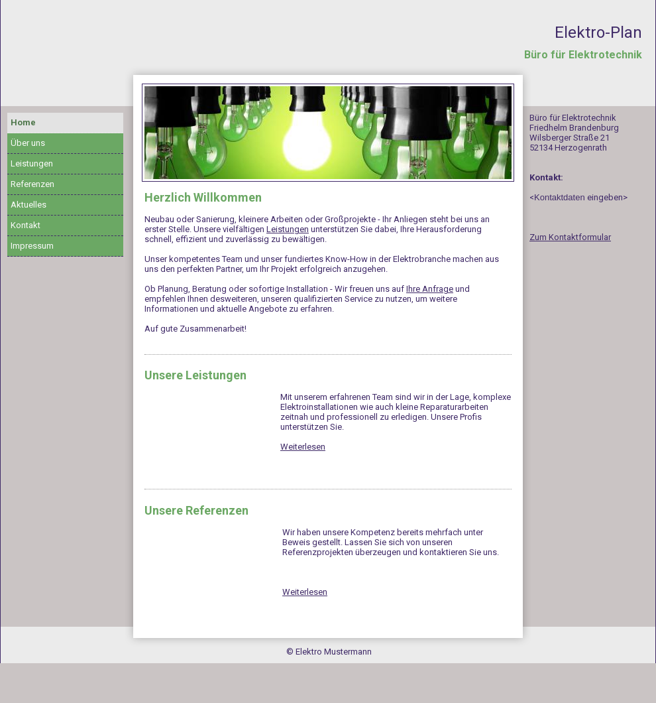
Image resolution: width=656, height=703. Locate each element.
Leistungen (32, 163)
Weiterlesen (302, 447)
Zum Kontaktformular (570, 237)
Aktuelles (28, 205)
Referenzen (32, 184)
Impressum (32, 246)
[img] (328, 132)
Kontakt (25, 225)
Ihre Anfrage (429, 289)
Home (23, 122)
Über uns (28, 143)
